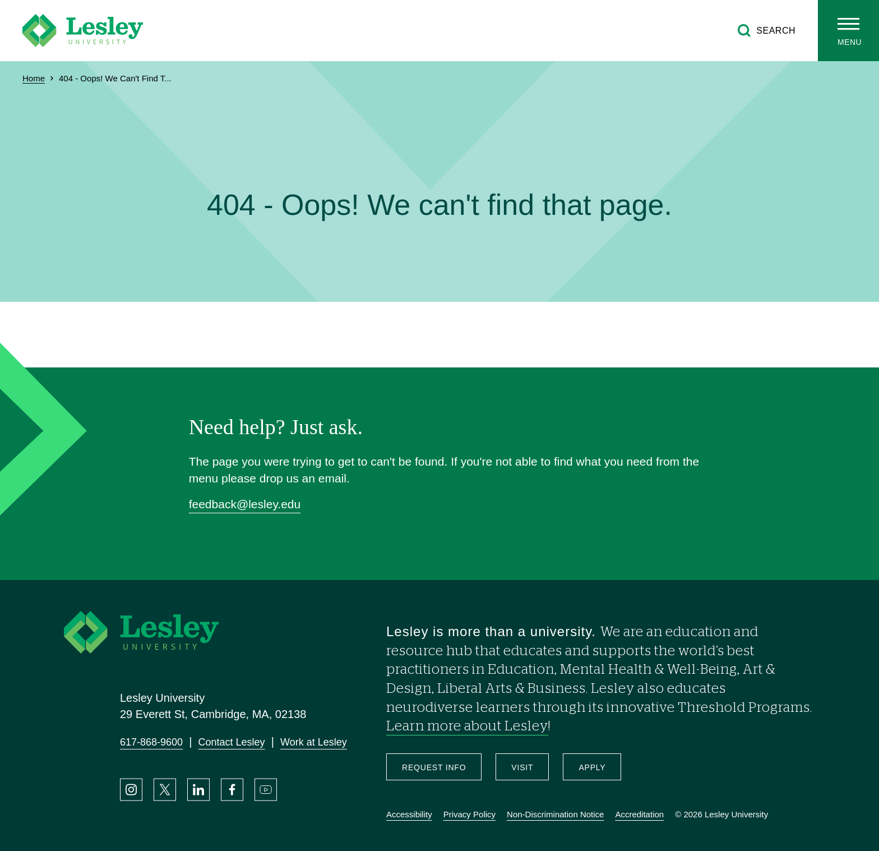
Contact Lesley (231, 742)
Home (33, 78)
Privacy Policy (469, 814)
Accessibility (409, 814)
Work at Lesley (313, 742)
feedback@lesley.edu (245, 504)
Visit (522, 767)
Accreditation (639, 814)
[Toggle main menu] (848, 30)
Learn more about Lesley (467, 726)
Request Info (434, 767)
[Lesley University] (82, 30)
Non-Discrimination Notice (555, 814)
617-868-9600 (151, 742)
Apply (592, 767)
